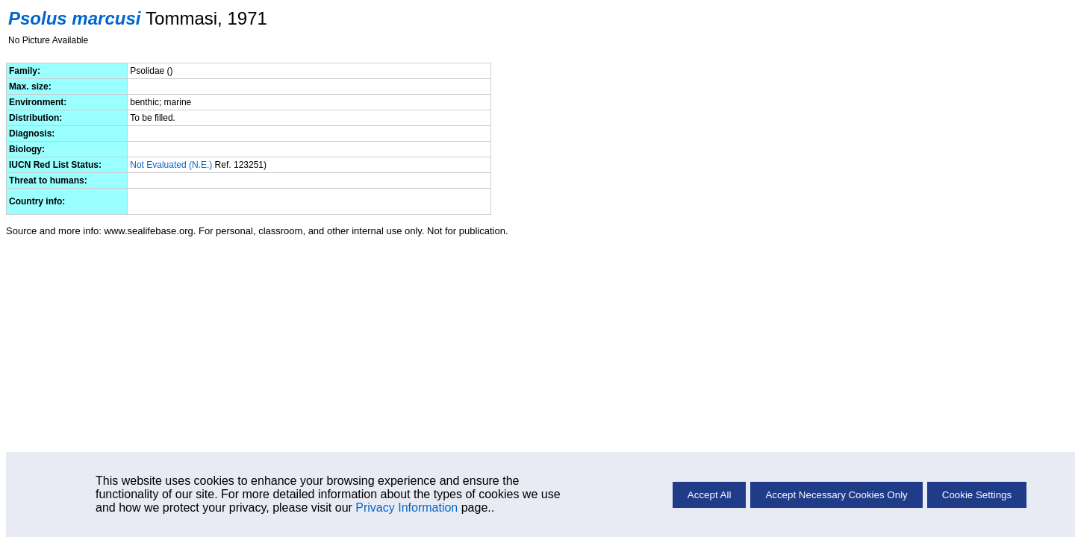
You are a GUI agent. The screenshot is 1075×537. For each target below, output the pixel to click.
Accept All (710, 494)
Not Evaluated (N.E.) (171, 165)
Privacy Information (406, 507)
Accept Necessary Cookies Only (836, 494)
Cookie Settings (977, 494)
